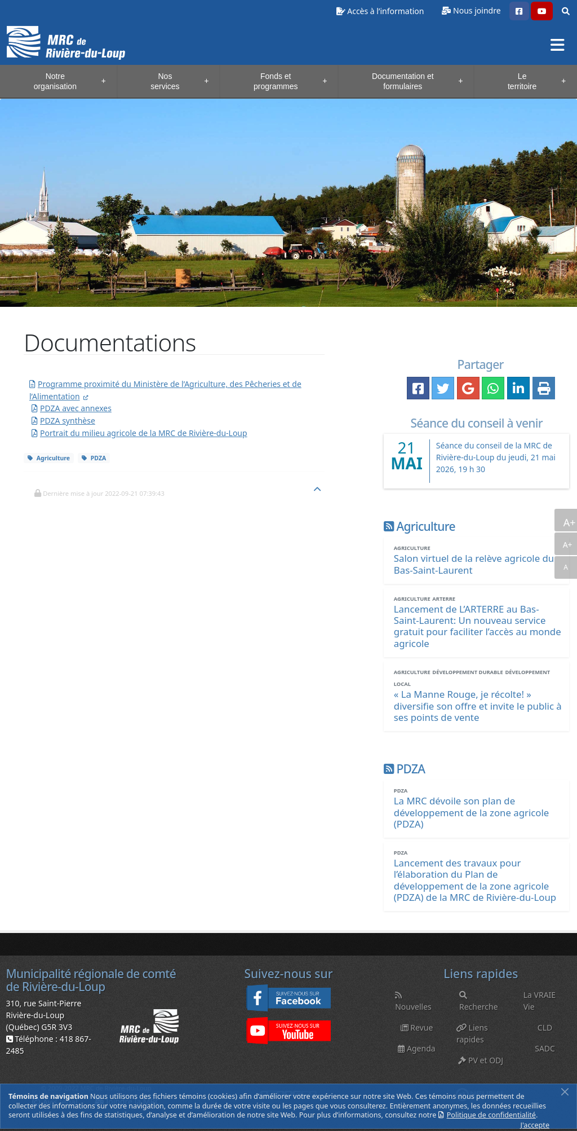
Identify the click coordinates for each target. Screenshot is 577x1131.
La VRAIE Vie (539, 1000)
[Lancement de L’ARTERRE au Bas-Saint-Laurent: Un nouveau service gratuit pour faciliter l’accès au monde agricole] (477, 625)
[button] (519, 11)
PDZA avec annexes (76, 408)
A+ (569, 522)
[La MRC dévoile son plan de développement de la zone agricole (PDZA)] (471, 812)
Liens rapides (472, 1033)
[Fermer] (564, 1092)
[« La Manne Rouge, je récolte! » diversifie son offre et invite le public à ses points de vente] (478, 705)
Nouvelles (413, 1001)
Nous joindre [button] (476, 10)
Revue (417, 1027)
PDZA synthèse (67, 420)
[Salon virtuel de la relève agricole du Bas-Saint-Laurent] (474, 564)
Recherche (478, 1001)
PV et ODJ (480, 1060)
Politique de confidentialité (491, 1115)
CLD (545, 1027)
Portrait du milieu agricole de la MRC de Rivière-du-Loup (143, 433)
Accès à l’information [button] (380, 11)
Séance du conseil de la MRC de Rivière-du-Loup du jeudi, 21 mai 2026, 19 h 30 (496, 457)
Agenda (416, 1048)
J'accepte (535, 1125)
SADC (545, 1048)
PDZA (94, 458)
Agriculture (49, 458)
